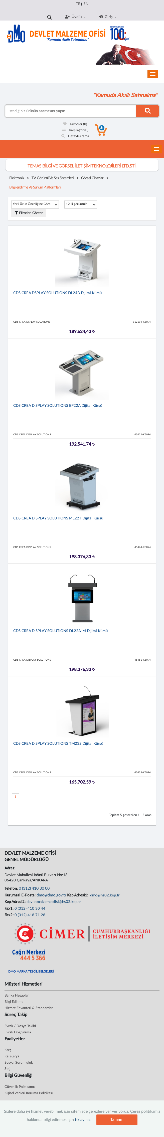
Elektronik (16, 178)
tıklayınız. (83, 1120)
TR (78, 4)
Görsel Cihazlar (92, 178)
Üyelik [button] (75, 17)
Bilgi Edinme (14, 1002)
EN (85, 4)
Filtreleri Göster (29, 213)
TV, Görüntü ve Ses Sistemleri (53, 178)
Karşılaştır (75, 130)
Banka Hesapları (17, 995)
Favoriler (75, 124)
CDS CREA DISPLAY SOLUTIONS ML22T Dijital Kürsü (58, 518)
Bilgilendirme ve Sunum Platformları (35, 187)
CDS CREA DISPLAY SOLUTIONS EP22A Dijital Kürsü (57, 406)
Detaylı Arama (75, 136)
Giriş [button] (107, 17)
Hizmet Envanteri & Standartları (29, 1008)
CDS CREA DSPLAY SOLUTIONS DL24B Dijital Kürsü (57, 293)
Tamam (116, 1119)
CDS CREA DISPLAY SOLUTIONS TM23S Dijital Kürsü (58, 743)
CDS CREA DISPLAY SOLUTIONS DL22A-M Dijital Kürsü (60, 631)
